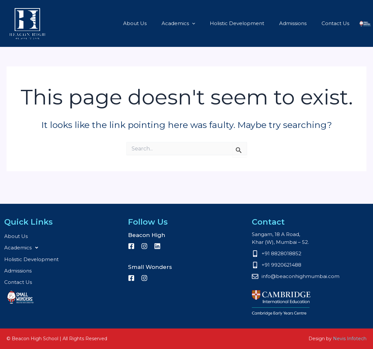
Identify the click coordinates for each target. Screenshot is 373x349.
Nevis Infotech (349, 339)
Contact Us (304, 23)
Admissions (263, 23)
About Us (110, 23)
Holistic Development (209, 23)
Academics (152, 23)
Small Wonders (342, 23)
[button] (166, 23)
